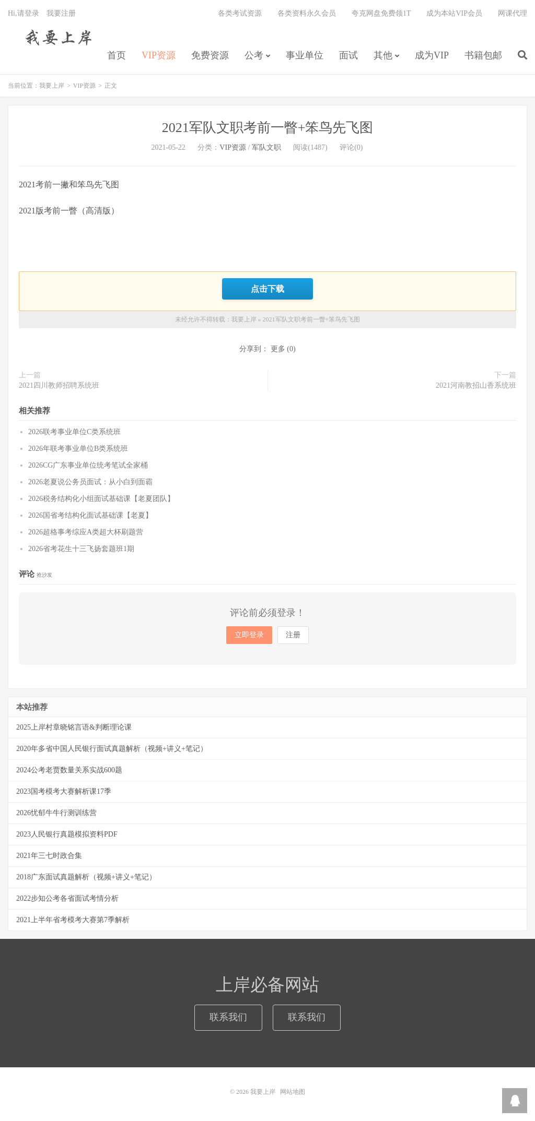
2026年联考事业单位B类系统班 (78, 448)
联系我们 (228, 1017)
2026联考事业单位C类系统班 (74, 432)
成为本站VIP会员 (454, 13)
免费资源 (210, 55)
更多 (278, 349)
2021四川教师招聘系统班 (59, 385)
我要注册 (61, 13)
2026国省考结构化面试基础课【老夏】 (90, 515)
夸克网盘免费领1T (381, 13)
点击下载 (267, 288)
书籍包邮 (483, 55)
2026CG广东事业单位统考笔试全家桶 (88, 465)
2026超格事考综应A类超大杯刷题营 (85, 532)
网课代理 (512, 13)
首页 (116, 55)
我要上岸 (57, 37)
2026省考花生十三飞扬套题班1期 (81, 549)
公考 (254, 55)
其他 (383, 55)
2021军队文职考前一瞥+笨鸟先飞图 (268, 127)
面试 (348, 55)
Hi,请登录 (23, 13)
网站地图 (292, 1091)
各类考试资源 (240, 13)
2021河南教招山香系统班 (476, 385)
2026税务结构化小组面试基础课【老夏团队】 (101, 499)
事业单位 (304, 55)
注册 (293, 635)
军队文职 (266, 147)
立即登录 (249, 635)
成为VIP (432, 55)
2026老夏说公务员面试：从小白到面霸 (90, 482)
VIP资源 (159, 55)
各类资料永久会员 (306, 13)
